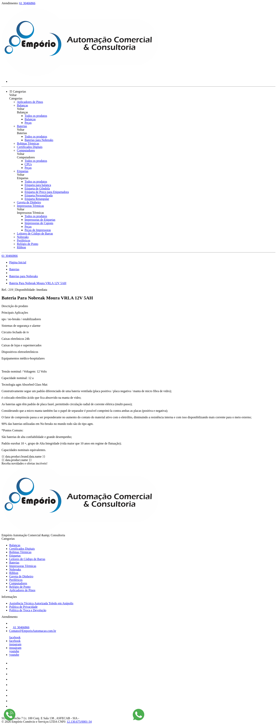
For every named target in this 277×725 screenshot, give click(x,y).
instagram (15, 644)
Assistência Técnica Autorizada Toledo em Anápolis (41, 603)
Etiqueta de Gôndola (37, 188)
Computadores (26, 150)
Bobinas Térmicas (28, 143)
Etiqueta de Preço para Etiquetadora (47, 192)
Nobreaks (23, 237)
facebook (15, 637)
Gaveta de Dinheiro (29, 202)
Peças (28, 122)
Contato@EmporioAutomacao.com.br (32, 630)
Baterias (22, 126)
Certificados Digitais (29, 147)
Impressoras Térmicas (30, 205)
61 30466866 (27, 3)
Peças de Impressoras (38, 230)
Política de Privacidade (23, 606)
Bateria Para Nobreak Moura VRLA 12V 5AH (37, 283)
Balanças (22, 105)
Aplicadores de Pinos (30, 102)
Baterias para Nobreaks (39, 140)
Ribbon (21, 247)
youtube (14, 651)
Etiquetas (22, 171)
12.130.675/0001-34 (79, 721)
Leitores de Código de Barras (35, 233)
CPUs (28, 164)
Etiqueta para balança (38, 185)
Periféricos (23, 240)
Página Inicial (17, 262)
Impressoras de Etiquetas (40, 219)
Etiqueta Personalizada (39, 195)
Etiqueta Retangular (37, 198)
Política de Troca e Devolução (27, 610)
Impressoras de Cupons (39, 223)
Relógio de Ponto (27, 244)
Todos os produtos (36, 115)
